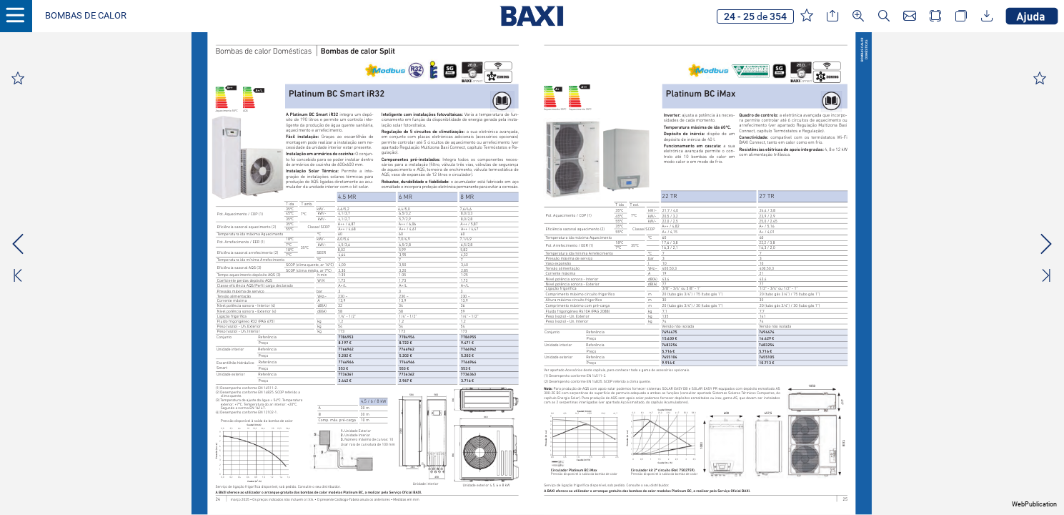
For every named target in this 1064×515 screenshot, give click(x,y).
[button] (86, 16)
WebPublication (1034, 504)
